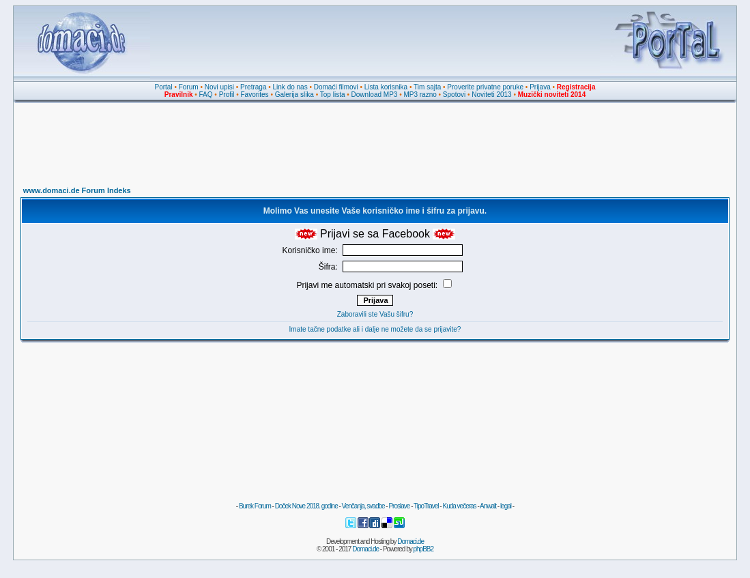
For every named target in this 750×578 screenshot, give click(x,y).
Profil (227, 94)
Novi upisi (219, 87)
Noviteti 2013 (491, 94)
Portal (164, 87)
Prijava (540, 87)
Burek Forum (255, 506)
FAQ (206, 94)
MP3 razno (419, 94)
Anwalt (488, 506)
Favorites (254, 94)
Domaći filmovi (336, 87)
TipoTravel (426, 506)
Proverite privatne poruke (485, 87)
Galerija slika (294, 94)
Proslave (398, 506)
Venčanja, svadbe (363, 506)
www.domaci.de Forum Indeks (77, 190)
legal (505, 506)
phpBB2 (424, 549)
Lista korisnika (385, 87)
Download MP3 (374, 94)
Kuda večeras (459, 506)
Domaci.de (410, 541)
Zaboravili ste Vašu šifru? (375, 314)
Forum (189, 87)
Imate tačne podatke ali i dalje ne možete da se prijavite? (375, 329)
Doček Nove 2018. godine (306, 506)
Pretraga (253, 87)
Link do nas (290, 87)
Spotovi (454, 94)
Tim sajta (427, 87)
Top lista (332, 94)
